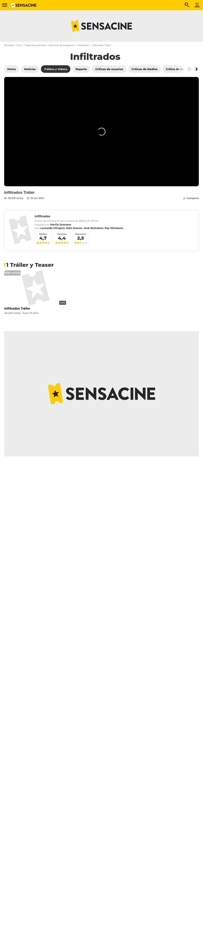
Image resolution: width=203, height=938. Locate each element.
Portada (8, 45)
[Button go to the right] (196, 69)
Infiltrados (83, 45)
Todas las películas (35, 45)
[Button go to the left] (189, 69)
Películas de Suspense (61, 45)
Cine (19, 45)
